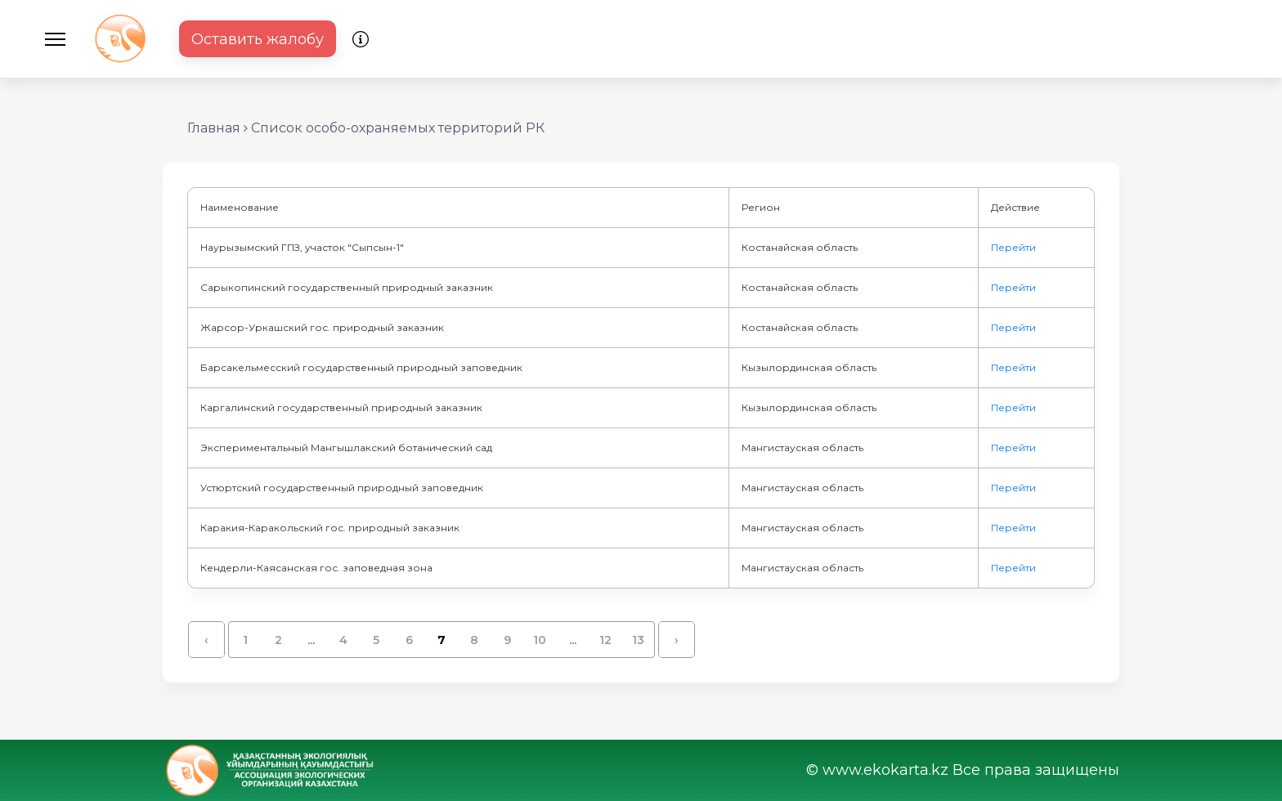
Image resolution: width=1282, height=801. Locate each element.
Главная (213, 128)
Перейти (1013, 247)
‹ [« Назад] (206, 640)
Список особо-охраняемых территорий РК (398, 128)
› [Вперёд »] (677, 640)
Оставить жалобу (257, 39)
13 (638, 640)
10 (539, 640)
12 (605, 640)
